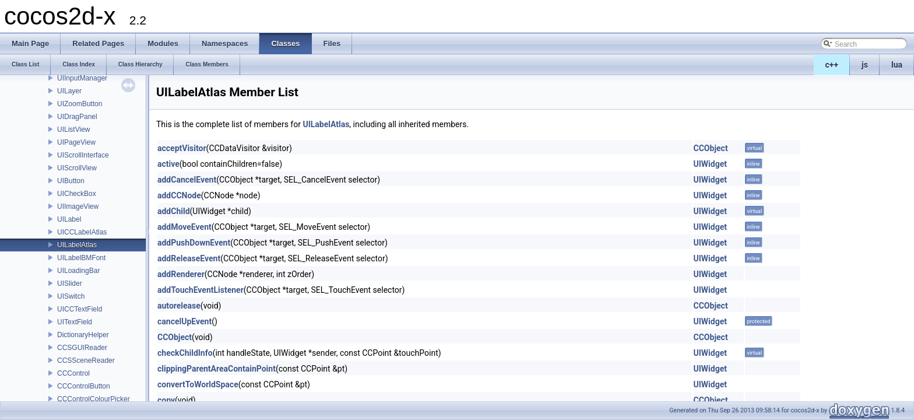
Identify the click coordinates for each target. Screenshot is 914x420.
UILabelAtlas (77, 245)
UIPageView (76, 142)
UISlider (69, 283)
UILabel (69, 219)
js (865, 64)
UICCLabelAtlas (82, 232)
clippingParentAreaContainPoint (216, 368)
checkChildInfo (185, 353)
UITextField (74, 322)
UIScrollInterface (83, 155)
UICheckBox (76, 194)
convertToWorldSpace (197, 384)
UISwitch (71, 296)
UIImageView (78, 206)
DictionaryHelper (83, 335)
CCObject (711, 148)
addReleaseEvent (188, 258)
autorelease (179, 305)
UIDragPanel (77, 117)
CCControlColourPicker (93, 399)
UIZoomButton (79, 104)
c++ (832, 64)
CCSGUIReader (82, 348)
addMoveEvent (184, 227)
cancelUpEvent (184, 321)
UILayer (69, 91)
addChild (173, 211)
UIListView (73, 129)
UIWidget (710, 164)
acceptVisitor (181, 148)
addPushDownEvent (193, 242)
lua (896, 64)
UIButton (71, 181)
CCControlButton (83, 386)
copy (166, 400)
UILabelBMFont (81, 258)
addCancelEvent (186, 179)
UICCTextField (79, 309)
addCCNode (179, 195)
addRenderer (181, 274)
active (168, 164)
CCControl (73, 373)
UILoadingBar (78, 271)
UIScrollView (77, 168)
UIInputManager (82, 78)
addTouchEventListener (200, 290)
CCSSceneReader (86, 360)
